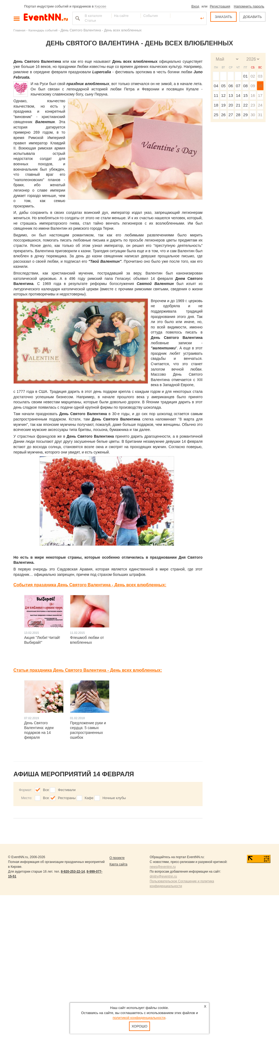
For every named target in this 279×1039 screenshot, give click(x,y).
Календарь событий (42, 30)
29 (245, 114)
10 (260, 85)
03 (260, 76)
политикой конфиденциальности (139, 1018)
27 (231, 114)
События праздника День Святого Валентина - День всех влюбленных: (89, 585)
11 (216, 95)
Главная (19, 30)
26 (223, 114)
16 (253, 95)
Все (46, 790)
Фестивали (67, 790)
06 (231, 85)
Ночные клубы (114, 798)
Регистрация (220, 6)
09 (253, 85)
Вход (195, 6)
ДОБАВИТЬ (252, 17)
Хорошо (140, 1026)
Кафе (89, 798)
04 (216, 85)
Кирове (100, 6)
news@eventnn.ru (163, 867)
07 (238, 85)
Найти (77, 18)
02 (253, 76)
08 (245, 85)
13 (231, 95)
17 (260, 95)
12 (223, 95)
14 (238, 95)
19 (223, 105)
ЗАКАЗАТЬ (223, 17)
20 (231, 105)
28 (238, 114)
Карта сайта (118, 864)
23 (253, 105)
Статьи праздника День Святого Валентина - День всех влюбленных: (87, 670)
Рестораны (67, 798)
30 (253, 114)
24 (260, 105)
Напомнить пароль (249, 6)
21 (238, 105)
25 (216, 114)
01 (245, 76)
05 (223, 85)
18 (216, 105)
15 (245, 95)
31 (260, 114)
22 (245, 105)
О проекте (117, 858)
